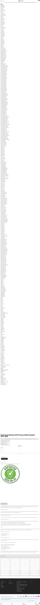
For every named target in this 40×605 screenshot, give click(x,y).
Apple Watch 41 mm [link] (3, 53)
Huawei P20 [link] (2, 147)
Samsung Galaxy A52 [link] (3, 87)
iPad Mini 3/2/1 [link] (2, 44)
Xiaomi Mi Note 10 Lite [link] (3, 192)
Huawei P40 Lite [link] (3, 153)
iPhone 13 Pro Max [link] (3, 15)
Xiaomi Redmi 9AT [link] (3, 196)
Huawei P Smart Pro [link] (3, 145)
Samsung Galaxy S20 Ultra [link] (4, 103)
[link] (3, 6)
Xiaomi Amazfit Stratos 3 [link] (4, 221)
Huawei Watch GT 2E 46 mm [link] (4, 178)
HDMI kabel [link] (2, 324)
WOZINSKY (5, 442)
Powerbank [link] (2, 319)
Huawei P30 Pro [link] (3, 151)
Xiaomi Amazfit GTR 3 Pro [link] (4, 218)
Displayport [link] (2, 323)
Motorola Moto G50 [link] (3, 257)
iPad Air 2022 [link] (2, 41)
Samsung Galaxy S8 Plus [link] (4, 113)
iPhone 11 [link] (2, 25)
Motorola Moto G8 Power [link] (4, 249)
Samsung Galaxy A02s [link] (4, 74)
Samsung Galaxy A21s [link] (3, 79)
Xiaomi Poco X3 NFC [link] (3, 208)
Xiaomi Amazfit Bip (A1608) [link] (4, 220)
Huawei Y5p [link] (2, 159)
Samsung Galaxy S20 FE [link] (4, 105)
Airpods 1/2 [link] (2, 62)
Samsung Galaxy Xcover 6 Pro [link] (5, 127)
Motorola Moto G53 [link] (3, 271)
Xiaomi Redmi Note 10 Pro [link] (4, 198)
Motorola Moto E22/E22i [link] (4, 243)
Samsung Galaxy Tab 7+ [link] (4, 130)
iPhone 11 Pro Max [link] (3, 23)
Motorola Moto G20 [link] (3, 255)
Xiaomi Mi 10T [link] (2, 184)
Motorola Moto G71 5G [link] (3, 261)
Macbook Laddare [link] (3, 59)
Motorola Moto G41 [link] (3, 263)
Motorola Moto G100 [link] (3, 259)
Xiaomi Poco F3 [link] (3, 205)
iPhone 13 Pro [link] (2, 16)
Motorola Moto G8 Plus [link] (4, 248)
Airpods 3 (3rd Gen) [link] (3, 63)
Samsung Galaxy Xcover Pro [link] (4, 126)
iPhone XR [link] (2, 26)
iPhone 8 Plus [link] (2, 31)
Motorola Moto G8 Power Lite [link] (4, 250)
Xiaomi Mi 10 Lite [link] (3, 183)
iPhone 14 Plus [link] (2, 13)
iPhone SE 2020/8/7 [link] (3, 27)
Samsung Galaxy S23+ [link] (4, 96)
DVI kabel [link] (2, 325)
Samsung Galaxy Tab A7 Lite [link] (4, 133)
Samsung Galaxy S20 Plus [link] (4, 104)
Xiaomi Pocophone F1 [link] (3, 210)
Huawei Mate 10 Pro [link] (3, 164)
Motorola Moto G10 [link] (3, 254)
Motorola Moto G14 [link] (3, 240)
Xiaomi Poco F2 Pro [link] (3, 204)
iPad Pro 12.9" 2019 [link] (3, 49)
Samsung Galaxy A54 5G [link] (4, 66)
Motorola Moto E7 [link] (3, 246)
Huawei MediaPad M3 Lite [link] (4, 168)
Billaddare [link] (2, 318)
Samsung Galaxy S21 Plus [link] (4, 101)
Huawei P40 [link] (2, 152)
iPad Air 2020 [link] (2, 40)
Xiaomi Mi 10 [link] (2, 182)
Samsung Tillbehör (7, 2)
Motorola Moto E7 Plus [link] (3, 247)
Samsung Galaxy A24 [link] (3, 71)
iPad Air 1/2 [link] (2, 38)
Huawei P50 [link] (2, 156)
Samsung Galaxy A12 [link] (3, 76)
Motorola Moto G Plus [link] (3, 244)
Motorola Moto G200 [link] (3, 260)
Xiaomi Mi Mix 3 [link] (3, 190)
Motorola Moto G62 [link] (3, 272)
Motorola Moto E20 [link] (3, 267)
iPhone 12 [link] (2, 20)
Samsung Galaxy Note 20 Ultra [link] (5, 121)
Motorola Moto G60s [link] (3, 258)
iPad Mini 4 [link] (2, 45)
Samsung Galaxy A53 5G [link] (4, 89)
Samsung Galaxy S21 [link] (3, 100)
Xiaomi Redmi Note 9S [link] (4, 202)
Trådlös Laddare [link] (3, 317)
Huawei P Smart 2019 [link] (3, 142)
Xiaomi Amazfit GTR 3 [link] (3, 217)
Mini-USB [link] (2, 330)
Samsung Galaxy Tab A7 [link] (4, 132)
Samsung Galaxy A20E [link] (4, 78)
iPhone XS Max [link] (2, 28)
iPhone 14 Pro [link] (2, 12)
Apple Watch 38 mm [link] (3, 51)
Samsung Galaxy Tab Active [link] (4, 134)
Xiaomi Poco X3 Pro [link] (3, 209)
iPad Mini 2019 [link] (2, 42)
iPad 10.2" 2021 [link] (2, 36)
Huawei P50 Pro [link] (3, 157)
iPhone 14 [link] (2, 11)
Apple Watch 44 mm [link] (3, 55)
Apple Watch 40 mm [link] (3, 52)
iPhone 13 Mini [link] (2, 18)
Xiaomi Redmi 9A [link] (3, 195)
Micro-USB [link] (2, 336)
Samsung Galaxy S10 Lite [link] (4, 108)
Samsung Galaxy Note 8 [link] (4, 122)
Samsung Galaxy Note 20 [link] (4, 120)
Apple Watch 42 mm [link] (3, 54)
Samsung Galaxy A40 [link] (3, 83)
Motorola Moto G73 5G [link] (4, 270)
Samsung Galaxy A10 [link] (3, 75)
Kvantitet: (2, 447)
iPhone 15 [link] (2, 8)
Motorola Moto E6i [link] (3, 245)
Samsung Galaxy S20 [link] (3, 106)
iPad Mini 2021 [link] (2, 43)
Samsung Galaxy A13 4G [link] (4, 77)
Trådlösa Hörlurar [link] (3, 374)
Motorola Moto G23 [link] (3, 266)
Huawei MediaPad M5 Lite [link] (4, 169)
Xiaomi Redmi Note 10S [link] (4, 199)
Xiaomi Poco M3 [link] (3, 206)
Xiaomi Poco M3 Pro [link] (3, 207)
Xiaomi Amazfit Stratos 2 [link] (4, 222)
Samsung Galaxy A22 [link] (3, 80)
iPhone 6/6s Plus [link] (3, 33)
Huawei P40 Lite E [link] (3, 154)
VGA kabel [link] (2, 326)
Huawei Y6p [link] (2, 161)
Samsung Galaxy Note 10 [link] (4, 117)
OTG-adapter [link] (2, 334)
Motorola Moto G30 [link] (3, 256)
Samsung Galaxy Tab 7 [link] (4, 129)
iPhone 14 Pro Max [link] (3, 14)
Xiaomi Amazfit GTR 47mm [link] (4, 219)
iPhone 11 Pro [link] (2, 24)
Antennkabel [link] (2, 322)
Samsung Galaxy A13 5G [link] (4, 68)
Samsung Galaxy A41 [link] (3, 84)
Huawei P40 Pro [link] (3, 155)
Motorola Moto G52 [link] (3, 241)
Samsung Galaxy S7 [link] (3, 114)
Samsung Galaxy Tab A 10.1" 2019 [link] (5, 131)
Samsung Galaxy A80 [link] (3, 93)
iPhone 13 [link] (2, 17)
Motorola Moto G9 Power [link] (4, 253)
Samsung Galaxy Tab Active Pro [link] (5, 135)
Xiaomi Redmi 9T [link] (3, 197)
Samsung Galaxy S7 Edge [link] (4, 115)
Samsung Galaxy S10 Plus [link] (4, 109)
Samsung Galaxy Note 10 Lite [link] (4, 118)
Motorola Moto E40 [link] (3, 269)
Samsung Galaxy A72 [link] (3, 92)
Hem (3, 2)
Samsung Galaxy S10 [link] (3, 107)
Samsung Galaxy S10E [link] (3, 110)
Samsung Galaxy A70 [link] (3, 90)
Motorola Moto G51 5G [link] (4, 262)
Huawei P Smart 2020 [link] (3, 143)
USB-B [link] (1, 333)
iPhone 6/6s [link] (2, 32)
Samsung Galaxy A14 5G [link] (4, 67)
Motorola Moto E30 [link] (3, 268)
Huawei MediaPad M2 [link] (3, 167)
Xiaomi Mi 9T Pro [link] (3, 189)
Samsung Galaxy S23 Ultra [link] (4, 95)
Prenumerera (4, 458)
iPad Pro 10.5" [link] (2, 46)
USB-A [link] (1, 332)
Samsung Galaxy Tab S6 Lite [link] (4, 138)
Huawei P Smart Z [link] (3, 146)
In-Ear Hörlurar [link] (3, 373)
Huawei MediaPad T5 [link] (3, 172)
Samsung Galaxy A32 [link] (3, 82)
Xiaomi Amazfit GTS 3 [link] (3, 215)
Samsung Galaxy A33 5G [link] (4, 70)
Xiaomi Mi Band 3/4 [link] (3, 212)
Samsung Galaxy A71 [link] (3, 91)
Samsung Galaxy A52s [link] (4, 88)
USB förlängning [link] (3, 331)
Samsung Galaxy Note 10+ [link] (4, 119)
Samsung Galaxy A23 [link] (3, 81)
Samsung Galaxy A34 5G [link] (4, 69)
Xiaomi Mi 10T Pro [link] (3, 186)
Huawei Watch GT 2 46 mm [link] (4, 177)
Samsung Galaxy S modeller (13, 2)
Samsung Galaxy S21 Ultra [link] (4, 102)
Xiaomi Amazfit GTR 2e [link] (4, 216)
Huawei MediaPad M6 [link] (3, 170)
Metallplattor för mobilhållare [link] (5, 369)
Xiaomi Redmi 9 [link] (3, 194)
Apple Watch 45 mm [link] (3, 56)
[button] (1, 4)
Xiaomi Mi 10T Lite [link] (3, 185)
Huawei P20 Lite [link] (3, 148)
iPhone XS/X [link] (2, 29)
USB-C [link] (1, 335)
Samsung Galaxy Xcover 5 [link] (4, 125)
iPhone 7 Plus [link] (2, 30)
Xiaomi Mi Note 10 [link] (3, 191)
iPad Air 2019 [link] (2, 39)
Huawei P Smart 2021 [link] (3, 144)
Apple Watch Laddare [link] (3, 57)
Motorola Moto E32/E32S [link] (4, 242)
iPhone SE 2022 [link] (3, 19)
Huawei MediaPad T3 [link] (3, 171)
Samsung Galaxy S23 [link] (3, 97)
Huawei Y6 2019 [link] (3, 160)
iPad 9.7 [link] (2, 37)
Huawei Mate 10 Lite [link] (3, 165)
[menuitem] (20, 35)
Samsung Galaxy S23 (20, 2)
